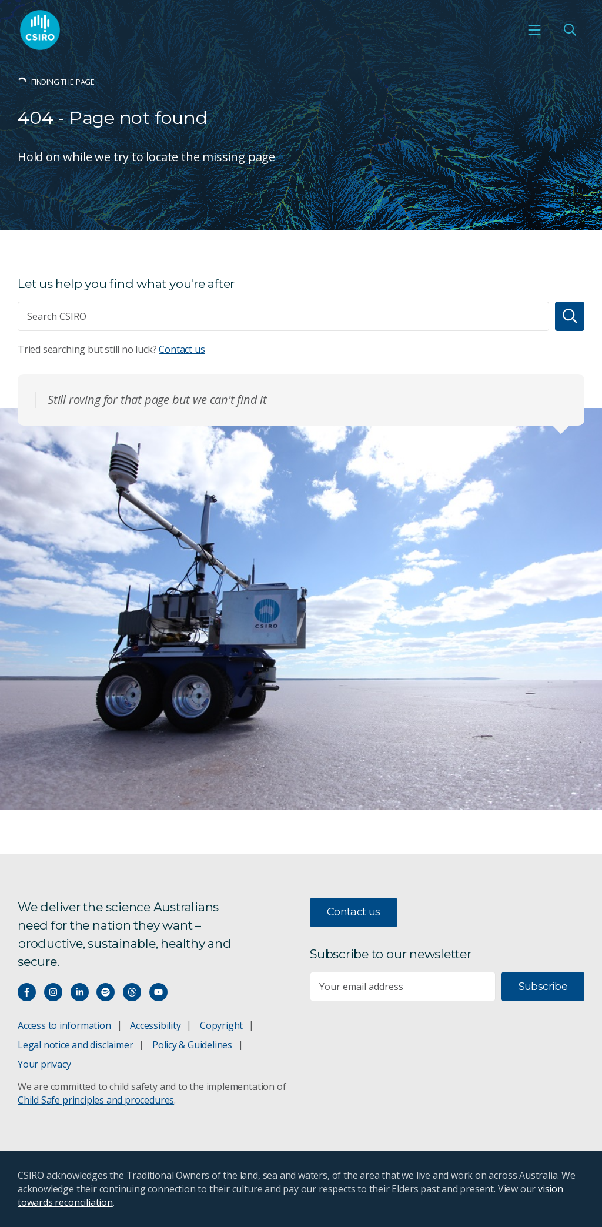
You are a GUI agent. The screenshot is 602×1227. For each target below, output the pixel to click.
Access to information (64, 1025)
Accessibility (155, 1025)
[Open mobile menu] (534, 30)
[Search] (569, 316)
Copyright (221, 1025)
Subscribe (543, 986)
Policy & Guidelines (192, 1044)
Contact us (182, 349)
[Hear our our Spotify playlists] (105, 992)
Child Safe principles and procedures (96, 1100)
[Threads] (132, 992)
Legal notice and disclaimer (75, 1044)
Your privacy (44, 1064)
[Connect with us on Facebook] (27, 992)
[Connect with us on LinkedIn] (80, 992)
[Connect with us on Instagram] (53, 992)
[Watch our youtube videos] (158, 992)
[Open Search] (569, 30)
